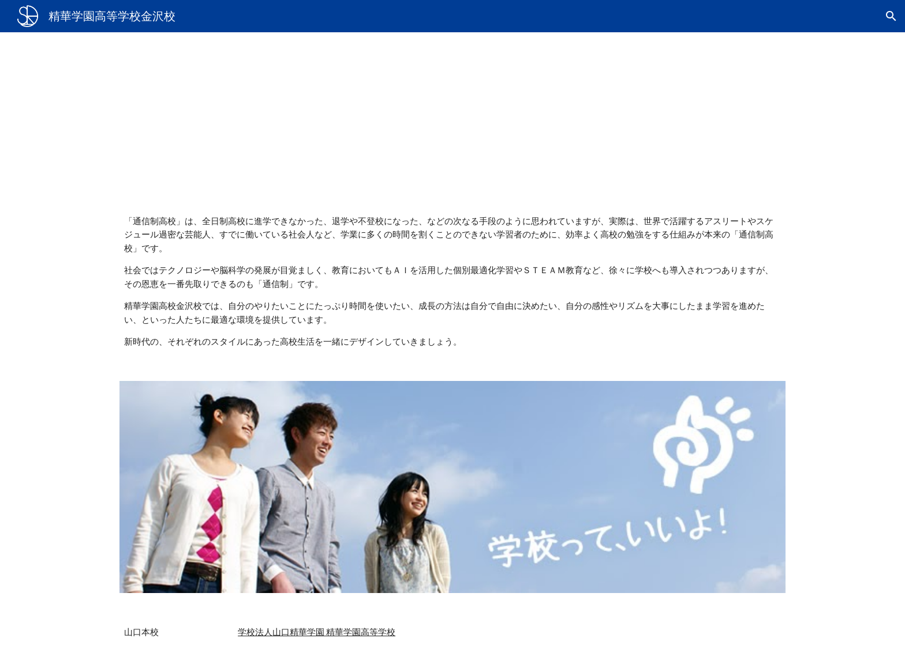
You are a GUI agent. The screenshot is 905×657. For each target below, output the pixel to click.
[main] (452, 114)
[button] (891, 16)
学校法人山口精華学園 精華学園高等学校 (316, 632)
